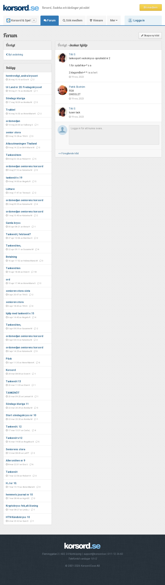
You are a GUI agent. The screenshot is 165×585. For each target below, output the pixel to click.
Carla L (27, 430)
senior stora (13, 132)
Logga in (136, 20)
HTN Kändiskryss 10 (18, 517)
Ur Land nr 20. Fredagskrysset (24, 87)
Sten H (26, 272)
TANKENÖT (12, 392)
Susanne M (28, 249)
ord (8, 279)
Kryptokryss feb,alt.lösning (22, 505)
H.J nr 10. (11, 483)
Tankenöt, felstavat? (18, 234)
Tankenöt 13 (13, 381)
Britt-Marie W (28, 147)
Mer (113, 20)
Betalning (11, 256)
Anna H (26, 226)
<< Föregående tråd (68, 153)
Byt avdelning (14, 54)
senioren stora (15, 302)
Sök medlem (72, 20)
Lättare (10, 189)
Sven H (27, 373)
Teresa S (26, 192)
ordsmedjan (13, 121)
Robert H (26, 158)
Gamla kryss (13, 222)
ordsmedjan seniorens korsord (24, 166)
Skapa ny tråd (150, 35)
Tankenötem (13, 155)
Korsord (11, 370)
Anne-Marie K (29, 113)
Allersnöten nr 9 (15, 460)
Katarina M (27, 170)
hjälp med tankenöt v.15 (20, 313)
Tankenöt (11, 471)
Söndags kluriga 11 (17, 403)
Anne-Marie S (29, 283)
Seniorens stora (15, 449)
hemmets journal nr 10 (19, 494)
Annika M (27, 91)
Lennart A (28, 396)
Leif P (26, 453)
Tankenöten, (13, 245)
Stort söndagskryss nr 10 (21, 415)
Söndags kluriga (15, 98)
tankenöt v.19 (14, 177)
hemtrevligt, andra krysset (22, 75)
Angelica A (29, 441)
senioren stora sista (18, 290)
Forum (49, 20)
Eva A (26, 79)
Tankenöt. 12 (14, 426)
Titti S (25, 136)
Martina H (27, 238)
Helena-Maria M (30, 260)
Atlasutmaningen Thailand (21, 143)
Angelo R (26, 181)
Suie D (25, 521)
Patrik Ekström (77, 86)
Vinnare (96, 20)
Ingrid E (26, 498)
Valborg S (28, 124)
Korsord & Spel (21, 20)
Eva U (25, 464)
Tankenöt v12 (14, 438)
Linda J (26, 509)
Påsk (9, 358)
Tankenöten (13, 268)
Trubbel (10, 109)
